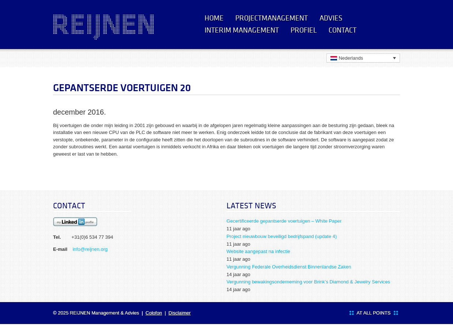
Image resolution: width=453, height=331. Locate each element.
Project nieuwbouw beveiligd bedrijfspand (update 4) (281, 236)
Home (214, 18)
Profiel (304, 30)
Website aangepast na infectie (258, 251)
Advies (330, 18)
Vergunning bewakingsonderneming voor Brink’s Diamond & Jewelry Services (308, 281)
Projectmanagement (271, 18)
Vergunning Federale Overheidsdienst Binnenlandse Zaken (288, 266)
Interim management (242, 30)
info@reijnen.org (90, 249)
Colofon (154, 313)
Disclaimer (180, 313)
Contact (342, 30)
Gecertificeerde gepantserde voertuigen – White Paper (283, 221)
